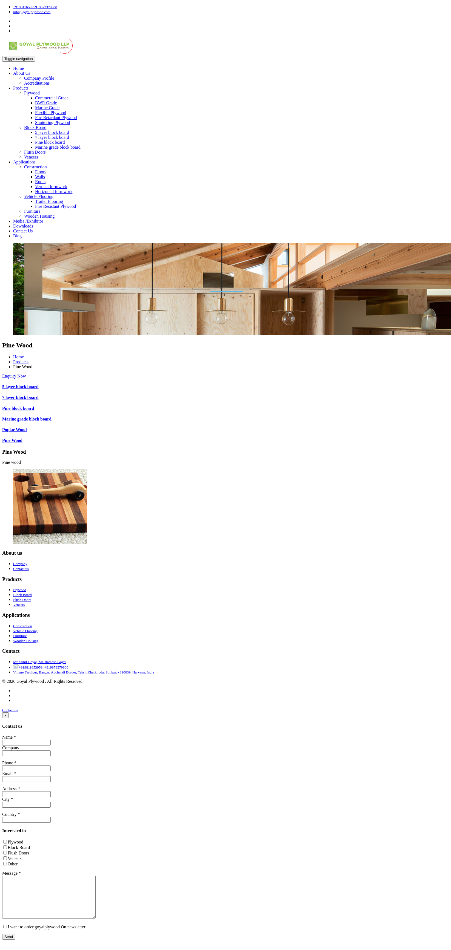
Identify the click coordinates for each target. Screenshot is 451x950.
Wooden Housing (39, 216)
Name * (9, 737)
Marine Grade (47, 107)
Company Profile (39, 78)
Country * (11, 814)
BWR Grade (46, 102)
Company (10, 747)
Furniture (32, 211)
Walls (40, 176)
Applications (24, 162)
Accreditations (37, 83)
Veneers (31, 157)
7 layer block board (52, 137)
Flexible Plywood (50, 112)
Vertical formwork (51, 186)
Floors (40, 171)
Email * (9, 773)
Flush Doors (35, 152)
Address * (11, 788)
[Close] (5, 715)
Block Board (35, 127)
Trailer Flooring (49, 201)
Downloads (23, 226)
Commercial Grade (51, 98)
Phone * (9, 763)
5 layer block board (52, 132)
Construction (35, 167)
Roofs (40, 181)
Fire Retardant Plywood (56, 117)
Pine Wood (12, 440)
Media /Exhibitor (28, 221)
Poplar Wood (14, 429)
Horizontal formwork (53, 191)
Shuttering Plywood (52, 122)
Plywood (32, 93)
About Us (21, 73)
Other (10, 864)
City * (7, 799)
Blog (17, 236)
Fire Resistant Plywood (55, 206)
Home (18, 68)
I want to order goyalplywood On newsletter (44, 935)
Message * (11, 873)
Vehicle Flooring (38, 196)
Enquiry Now (14, 376)
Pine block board (50, 142)
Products (20, 88)
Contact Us (23, 231)
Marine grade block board (58, 147)
